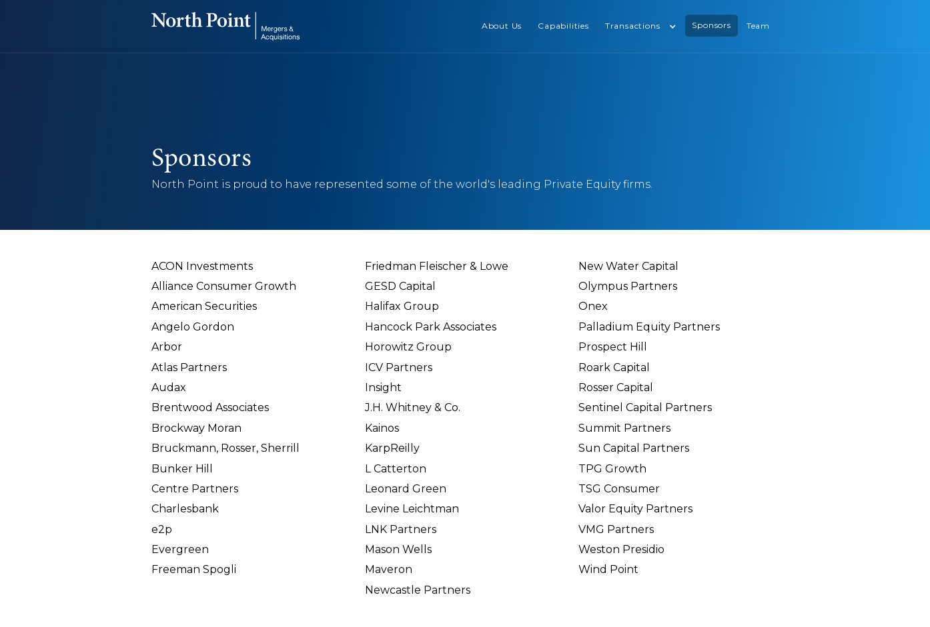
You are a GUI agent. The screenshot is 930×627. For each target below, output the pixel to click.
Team (758, 26)
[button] (641, 26)
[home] (225, 26)
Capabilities (563, 26)
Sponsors (711, 25)
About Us (502, 26)
